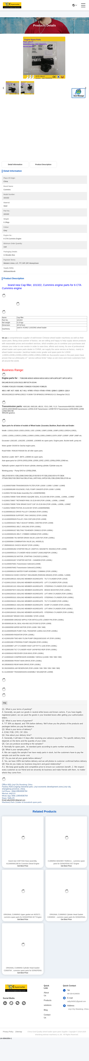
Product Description (43, 164)
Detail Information (15, 164)
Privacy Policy (8, 1032)
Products (47, 1000)
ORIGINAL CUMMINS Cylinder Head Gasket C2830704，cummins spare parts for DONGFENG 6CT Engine (23, 969)
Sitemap (19, 1032)
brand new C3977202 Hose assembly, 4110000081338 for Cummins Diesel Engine (22, 862)
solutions (47, 1005)
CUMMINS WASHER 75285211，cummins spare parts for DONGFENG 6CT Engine (66, 862)
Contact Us (47, 1016)
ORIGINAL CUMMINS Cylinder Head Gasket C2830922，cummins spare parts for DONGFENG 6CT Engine (66, 915)
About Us (46, 994)
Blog (46, 1010)
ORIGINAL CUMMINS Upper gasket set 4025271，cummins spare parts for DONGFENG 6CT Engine (22, 915)
